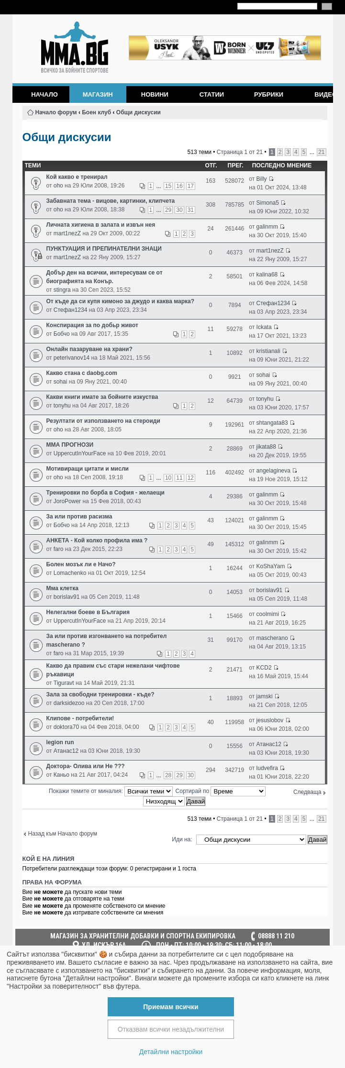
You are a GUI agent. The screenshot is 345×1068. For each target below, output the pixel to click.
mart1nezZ (67, 233)
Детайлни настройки (171, 1052)
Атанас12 (66, 751)
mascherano (272, 638)
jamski (264, 696)
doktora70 (66, 727)
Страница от (240, 152)
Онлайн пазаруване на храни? (89, 349)
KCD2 (264, 667)
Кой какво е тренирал (77, 177)
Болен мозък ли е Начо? (81, 564)
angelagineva (273, 470)
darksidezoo (69, 703)
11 (179, 477)
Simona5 (267, 202)
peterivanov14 (71, 357)
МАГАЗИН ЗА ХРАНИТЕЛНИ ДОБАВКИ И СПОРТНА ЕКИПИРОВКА (142, 936)
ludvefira (267, 768)
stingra (62, 289)
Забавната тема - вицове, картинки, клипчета (110, 201)
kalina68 (267, 274)
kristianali (268, 351)
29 (168, 210)
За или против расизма (79, 516)
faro (59, 549)
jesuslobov (270, 720)
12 (191, 477)
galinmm (267, 226)
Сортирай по (221, 791)
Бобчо (62, 333)
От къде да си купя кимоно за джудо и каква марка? (120, 301)
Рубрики (268, 94)
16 (179, 186)
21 (321, 152)
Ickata (264, 327)
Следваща (307, 792)
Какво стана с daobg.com (82, 373)
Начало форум (56, 112)
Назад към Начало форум (62, 833)
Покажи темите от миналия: (111, 791)
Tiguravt (64, 683)
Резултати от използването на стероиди (103, 421)
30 (179, 210)
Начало (44, 94)
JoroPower (67, 501)
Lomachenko (70, 573)
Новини (154, 94)
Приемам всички (170, 1007)
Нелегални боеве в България (88, 612)
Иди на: (182, 839)
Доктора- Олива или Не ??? (85, 766)
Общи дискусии (138, 112)
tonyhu (62, 405)
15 (168, 186)
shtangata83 (272, 422)
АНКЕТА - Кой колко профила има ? (97, 540)
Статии (212, 94)
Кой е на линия (48, 859)
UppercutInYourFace (80, 453)
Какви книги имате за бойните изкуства (102, 397)
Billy (261, 179)
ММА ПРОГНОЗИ (70, 444)
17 (191, 186)
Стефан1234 (71, 310)
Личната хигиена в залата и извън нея (101, 224)
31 (191, 210)
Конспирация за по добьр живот (92, 325)
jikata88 (266, 446)
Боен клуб (96, 112)
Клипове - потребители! (80, 718)
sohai (60, 381)
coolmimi (267, 614)
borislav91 (67, 597)
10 (168, 477)
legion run (60, 742)
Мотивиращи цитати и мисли (87, 468)
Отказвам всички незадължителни (171, 1029)
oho (58, 185)
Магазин (98, 94)
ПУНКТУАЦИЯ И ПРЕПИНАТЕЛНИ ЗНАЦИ (104, 248)
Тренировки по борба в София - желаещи (105, 492)
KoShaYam (270, 566)
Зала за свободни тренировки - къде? (100, 694)
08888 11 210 (276, 936)
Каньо (61, 774)
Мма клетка (62, 588)
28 (168, 775)
